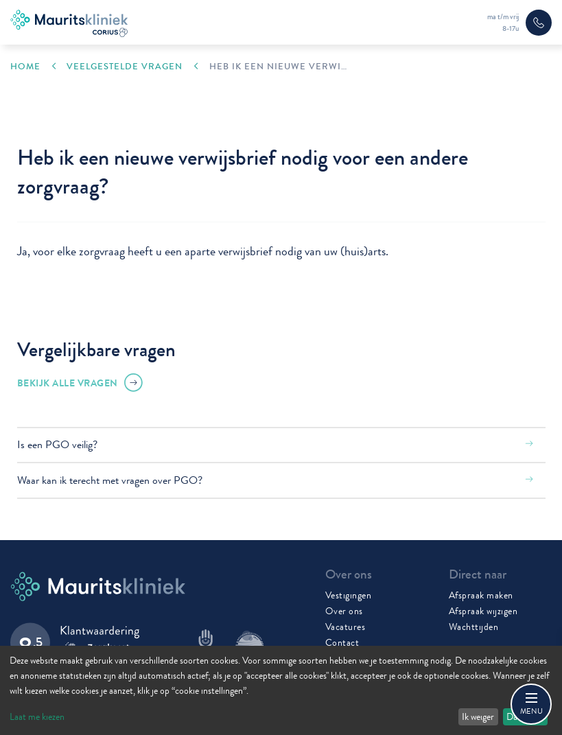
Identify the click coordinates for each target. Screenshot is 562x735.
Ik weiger (478, 716)
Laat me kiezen (37, 716)
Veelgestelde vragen (125, 66)
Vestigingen (348, 595)
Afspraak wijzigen (483, 611)
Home (25, 66)
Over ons (344, 611)
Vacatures (345, 626)
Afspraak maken (481, 595)
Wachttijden (474, 626)
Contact (342, 642)
